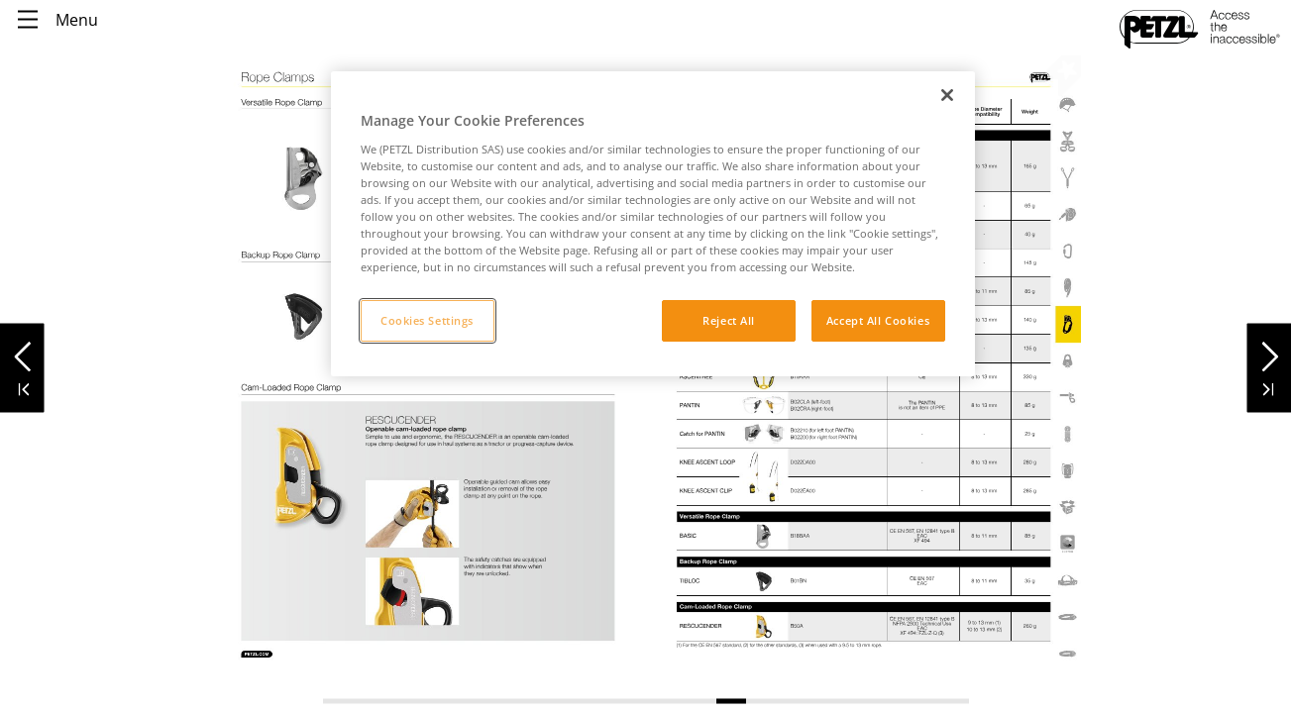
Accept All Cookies (877, 320)
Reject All (728, 320)
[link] (300, 479)
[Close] (947, 95)
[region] (653, 223)
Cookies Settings (427, 320)
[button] (22, 351)
